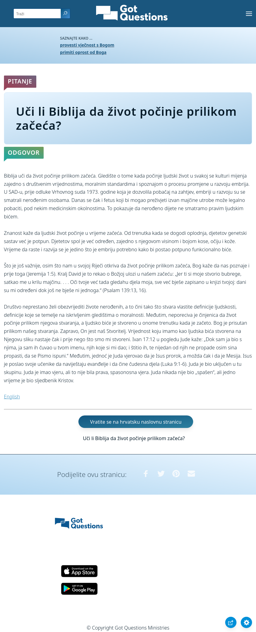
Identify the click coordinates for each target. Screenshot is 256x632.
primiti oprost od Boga (83, 52)
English (12, 396)
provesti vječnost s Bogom (87, 45)
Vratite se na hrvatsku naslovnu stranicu (135, 421)
